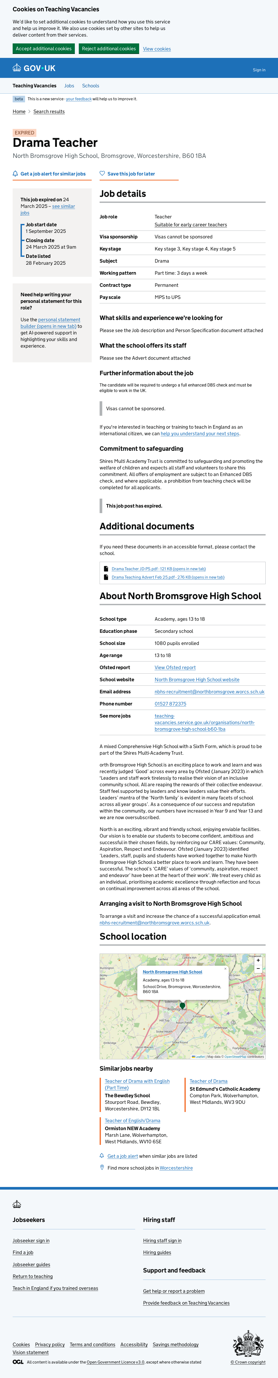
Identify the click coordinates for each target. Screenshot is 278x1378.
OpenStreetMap (235, 1057)
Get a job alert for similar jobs (53, 174)
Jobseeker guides (31, 1264)
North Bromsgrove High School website (197, 680)
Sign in (259, 69)
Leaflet (198, 1057)
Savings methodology (176, 1344)
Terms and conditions (92, 1344)
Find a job (23, 1252)
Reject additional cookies (109, 49)
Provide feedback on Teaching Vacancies (186, 1303)
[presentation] (183, 1006)
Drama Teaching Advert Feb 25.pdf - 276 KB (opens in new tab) (168, 577)
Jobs (69, 86)
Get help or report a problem (174, 1291)
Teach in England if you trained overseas (55, 1288)
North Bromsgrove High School (172, 971)
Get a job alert (123, 1156)
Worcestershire (176, 1168)
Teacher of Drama (209, 1081)
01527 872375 (170, 704)
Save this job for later (131, 174)
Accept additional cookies (44, 49)
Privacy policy (50, 1344)
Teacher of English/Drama (132, 1121)
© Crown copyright (248, 1362)
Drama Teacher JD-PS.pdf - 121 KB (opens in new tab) (159, 568)
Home (19, 111)
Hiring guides (157, 1252)
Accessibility (134, 1344)
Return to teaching (33, 1276)
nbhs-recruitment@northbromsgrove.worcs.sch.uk (210, 692)
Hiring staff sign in (162, 1240)
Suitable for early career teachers (191, 225)
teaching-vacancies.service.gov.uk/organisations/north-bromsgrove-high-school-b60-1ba (205, 722)
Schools (90, 86)
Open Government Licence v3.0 (115, 1362)
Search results (49, 111)
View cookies (157, 48)
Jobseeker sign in (31, 1240)
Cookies (21, 1344)
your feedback (79, 98)
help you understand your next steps (200, 433)
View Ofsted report (175, 667)
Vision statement (31, 1352)
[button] (183, 1006)
